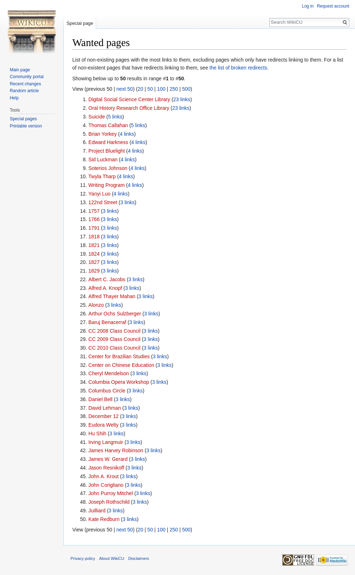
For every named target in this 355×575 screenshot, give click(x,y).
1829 (94, 271)
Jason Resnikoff (106, 468)
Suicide (96, 117)
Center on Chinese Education (121, 365)
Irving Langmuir (105, 442)
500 (186, 89)
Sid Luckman (103, 159)
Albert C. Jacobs (107, 279)
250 (173, 89)
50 (150, 89)
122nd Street (102, 202)
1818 (94, 236)
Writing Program (106, 185)
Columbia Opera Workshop (118, 382)
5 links (115, 117)
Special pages (23, 118)
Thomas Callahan (108, 125)
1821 (94, 245)
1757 (94, 211)
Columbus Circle (107, 391)
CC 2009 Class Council (114, 339)
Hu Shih (97, 433)
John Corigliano (105, 485)
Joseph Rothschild (108, 502)
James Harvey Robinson (116, 450)
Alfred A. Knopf (105, 288)
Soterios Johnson (107, 168)
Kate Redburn (103, 519)
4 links (127, 134)
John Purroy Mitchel (110, 493)
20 (141, 89)
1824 (94, 254)
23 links (181, 99)
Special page (80, 23)
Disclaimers (138, 558)
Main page (20, 69)
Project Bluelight (106, 151)
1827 (94, 262)
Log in (308, 6)
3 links (127, 202)
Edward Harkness (108, 142)
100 (161, 89)
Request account (333, 6)
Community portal (27, 76)
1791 (94, 228)
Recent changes (25, 83)
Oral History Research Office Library (128, 108)
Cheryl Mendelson (108, 373)
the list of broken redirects (238, 68)
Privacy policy (82, 558)
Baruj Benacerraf (107, 322)
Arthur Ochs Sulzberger (114, 313)
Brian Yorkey (102, 134)
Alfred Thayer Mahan (111, 296)
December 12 (103, 416)
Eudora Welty (103, 425)
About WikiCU (111, 558)
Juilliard (96, 510)
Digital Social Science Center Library (129, 99)
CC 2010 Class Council (114, 348)
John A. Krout (103, 476)
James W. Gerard (108, 459)
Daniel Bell (100, 399)
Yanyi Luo (99, 194)
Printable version (26, 126)
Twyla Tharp (102, 176)
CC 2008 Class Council (114, 331)
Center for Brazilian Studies (119, 356)
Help (14, 97)
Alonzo (96, 305)
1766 (94, 219)
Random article (24, 90)
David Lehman (104, 408)
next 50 (124, 89)
